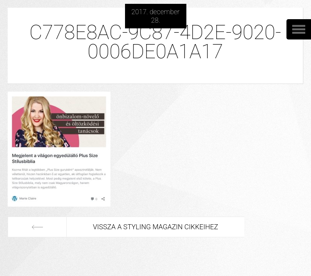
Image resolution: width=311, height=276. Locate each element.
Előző (37, 227)
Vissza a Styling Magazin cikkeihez (155, 227)
